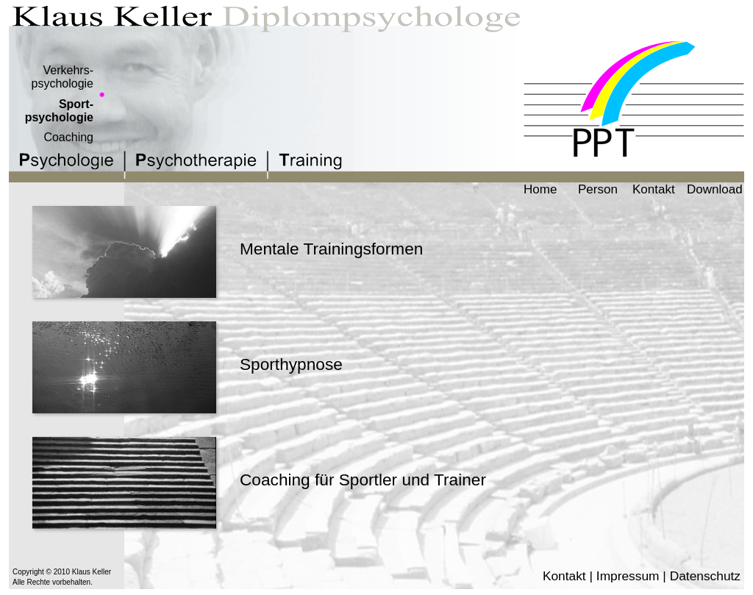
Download (715, 189)
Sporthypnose (291, 364)
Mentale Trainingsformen (331, 248)
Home (540, 189)
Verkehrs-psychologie (63, 77)
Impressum (628, 576)
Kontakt (653, 189)
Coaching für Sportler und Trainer (363, 479)
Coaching (68, 137)
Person (598, 189)
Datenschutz (705, 576)
